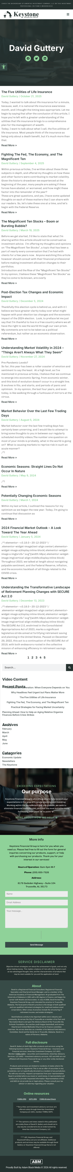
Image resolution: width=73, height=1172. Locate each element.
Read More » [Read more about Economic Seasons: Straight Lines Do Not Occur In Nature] (9, 486)
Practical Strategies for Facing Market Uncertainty (37, 707)
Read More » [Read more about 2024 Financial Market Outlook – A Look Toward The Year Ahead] (9, 578)
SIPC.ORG (33, 1099)
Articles (6, 753)
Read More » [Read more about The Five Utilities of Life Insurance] (9, 145)
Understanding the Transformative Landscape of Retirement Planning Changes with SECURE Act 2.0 (35, 591)
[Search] (69, 667)
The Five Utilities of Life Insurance (26, 92)
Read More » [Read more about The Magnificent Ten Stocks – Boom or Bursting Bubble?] (9, 283)
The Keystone (9, 764)
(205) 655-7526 (40, 872)
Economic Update (11, 757)
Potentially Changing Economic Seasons (31, 495)
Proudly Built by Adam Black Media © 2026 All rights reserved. (36, 1167)
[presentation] (23, 935)
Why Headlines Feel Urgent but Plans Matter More (37, 692)
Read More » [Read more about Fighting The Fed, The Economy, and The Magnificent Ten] (9, 212)
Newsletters (8, 761)
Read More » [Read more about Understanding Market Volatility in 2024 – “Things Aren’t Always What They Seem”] (9, 401)
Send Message (36, 945)
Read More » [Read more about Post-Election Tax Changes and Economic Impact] (9, 338)
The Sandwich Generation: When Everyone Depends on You (38, 687)
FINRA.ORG (21, 1099)
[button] (3, 67)
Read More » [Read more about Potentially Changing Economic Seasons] (9, 518)
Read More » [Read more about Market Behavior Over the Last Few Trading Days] (9, 457)
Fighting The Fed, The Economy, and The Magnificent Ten (38, 702)
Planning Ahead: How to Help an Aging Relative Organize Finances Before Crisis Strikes (32, 713)
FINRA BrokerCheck (48, 1099)
